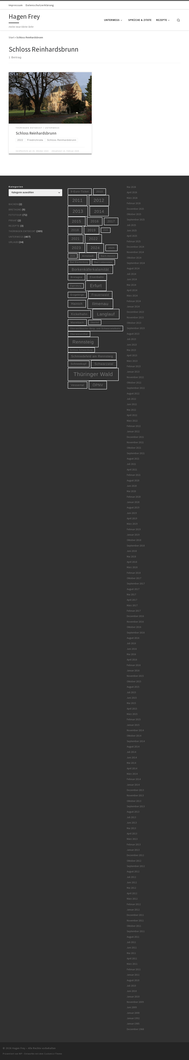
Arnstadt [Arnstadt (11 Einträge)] (88, 255)
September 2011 (136, 931)
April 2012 (132, 893)
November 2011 (135, 920)
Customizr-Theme (53, 1053)
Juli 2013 (131, 817)
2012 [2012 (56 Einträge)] (99, 200)
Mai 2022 (131, 409)
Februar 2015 (134, 719)
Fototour (15, 215)
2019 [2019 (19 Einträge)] (91, 230)
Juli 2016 (131, 643)
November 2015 (135, 675)
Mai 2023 (131, 350)
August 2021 (133, 458)
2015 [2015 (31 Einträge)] (76, 221)
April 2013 (132, 833)
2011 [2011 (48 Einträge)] (77, 200)
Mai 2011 (131, 953)
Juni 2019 (132, 513)
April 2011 (132, 958)
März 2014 (132, 773)
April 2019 (132, 518)
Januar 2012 (133, 909)
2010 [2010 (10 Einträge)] (99, 191)
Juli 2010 (131, 985)
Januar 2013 (133, 849)
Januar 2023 (133, 371)
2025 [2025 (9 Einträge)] (111, 247)
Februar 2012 (134, 904)
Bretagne (15, 209)
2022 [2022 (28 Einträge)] (93, 239)
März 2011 (132, 963)
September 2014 (136, 741)
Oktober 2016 (134, 627)
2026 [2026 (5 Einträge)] (72, 256)
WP (20, 1053)
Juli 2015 (131, 692)
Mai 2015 (131, 703)
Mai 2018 (131, 556)
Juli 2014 (131, 752)
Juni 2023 (132, 344)
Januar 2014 (133, 784)
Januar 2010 (133, 996)
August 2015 (133, 686)
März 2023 (132, 361)
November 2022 (135, 377)
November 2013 (135, 795)
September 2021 (136, 453)
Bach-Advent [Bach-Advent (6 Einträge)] (108, 256)
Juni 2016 (132, 648)
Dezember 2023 (135, 311)
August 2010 (133, 980)
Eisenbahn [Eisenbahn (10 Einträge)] (97, 277)
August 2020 (133, 480)
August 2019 (133, 507)
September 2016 (136, 632)
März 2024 (132, 295)
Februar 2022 (134, 426)
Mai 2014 (131, 762)
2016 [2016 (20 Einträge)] (95, 221)
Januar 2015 (133, 725)
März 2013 (132, 839)
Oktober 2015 (134, 681)
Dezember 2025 (135, 208)
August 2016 (133, 638)
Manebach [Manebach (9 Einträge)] (77, 322)
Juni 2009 (132, 1007)
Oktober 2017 (134, 578)
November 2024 (135, 252)
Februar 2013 (134, 844)
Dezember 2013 (135, 790)
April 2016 (132, 659)
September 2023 (136, 328)
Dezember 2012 (135, 855)
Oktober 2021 (134, 447)
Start (11, 37)
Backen (13, 204)
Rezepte (14, 225)
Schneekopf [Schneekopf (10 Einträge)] (78, 363)
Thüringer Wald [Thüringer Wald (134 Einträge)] (93, 374)
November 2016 (135, 621)
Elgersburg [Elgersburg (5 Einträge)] (76, 286)
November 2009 (135, 1002)
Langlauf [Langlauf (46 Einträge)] (106, 314)
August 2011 (133, 936)
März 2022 (132, 420)
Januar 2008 (133, 1012)
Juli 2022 (131, 398)
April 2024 (132, 290)
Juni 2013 (132, 822)
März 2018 (132, 567)
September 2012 (136, 866)
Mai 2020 (131, 491)
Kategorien (16, 187)
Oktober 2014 (134, 735)
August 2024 (133, 268)
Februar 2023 (134, 366)
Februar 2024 (134, 301)
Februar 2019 (134, 529)
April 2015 (132, 708)
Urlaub (13, 242)
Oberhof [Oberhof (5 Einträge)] (95, 322)
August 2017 (133, 589)
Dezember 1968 (135, 1029)
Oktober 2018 (134, 540)
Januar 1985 (133, 1023)
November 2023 (135, 317)
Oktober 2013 (134, 801)
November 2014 (135, 730)
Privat (13, 220)
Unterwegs (16, 236)
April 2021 (132, 469)
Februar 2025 (134, 241)
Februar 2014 (134, 779)
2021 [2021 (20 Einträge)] (75, 239)
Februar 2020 (134, 496)
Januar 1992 (133, 1018)
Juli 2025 (131, 225)
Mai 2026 (131, 187)
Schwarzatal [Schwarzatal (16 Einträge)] (104, 364)
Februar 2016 (134, 665)
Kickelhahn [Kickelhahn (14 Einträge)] (79, 314)
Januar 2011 (133, 974)
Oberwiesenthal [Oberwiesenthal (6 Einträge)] (79, 334)
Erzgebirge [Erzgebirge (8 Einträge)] (77, 294)
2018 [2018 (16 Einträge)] (75, 230)
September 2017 (136, 583)
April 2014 (132, 768)
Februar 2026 (134, 203)
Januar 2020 (133, 502)
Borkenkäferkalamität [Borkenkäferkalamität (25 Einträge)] (90, 269)
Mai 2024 (131, 284)
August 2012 (133, 871)
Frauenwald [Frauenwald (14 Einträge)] (100, 294)
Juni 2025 (132, 230)
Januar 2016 (133, 670)
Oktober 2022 (134, 382)
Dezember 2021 (135, 437)
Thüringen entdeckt (22, 231)
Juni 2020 (132, 485)
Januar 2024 (133, 306)
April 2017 (132, 599)
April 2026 (132, 192)
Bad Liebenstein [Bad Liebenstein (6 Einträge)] (103, 262)
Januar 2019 (133, 534)
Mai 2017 (131, 594)
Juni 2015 (132, 697)
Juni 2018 (132, 551)
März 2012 (132, 898)
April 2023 (132, 355)
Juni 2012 (132, 882)
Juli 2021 (131, 464)
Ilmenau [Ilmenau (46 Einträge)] (100, 303)
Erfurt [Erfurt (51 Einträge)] (96, 285)
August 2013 (133, 811)
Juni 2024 (132, 279)
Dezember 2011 (135, 915)
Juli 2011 (131, 942)
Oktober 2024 (134, 257)
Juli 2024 (131, 274)
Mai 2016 (131, 654)
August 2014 (133, 746)
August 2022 (133, 393)
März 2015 (132, 714)
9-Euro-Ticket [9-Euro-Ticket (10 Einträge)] (80, 191)
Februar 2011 (134, 969)
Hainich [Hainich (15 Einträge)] (77, 303)
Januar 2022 (133, 431)
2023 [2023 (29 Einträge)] (76, 248)
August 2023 (133, 333)
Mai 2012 (131, 887)
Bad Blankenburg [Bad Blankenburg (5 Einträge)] (79, 262)
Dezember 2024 (135, 246)
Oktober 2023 (134, 322)
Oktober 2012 (134, 860)
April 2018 (132, 561)
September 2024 (136, 263)
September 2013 (136, 806)
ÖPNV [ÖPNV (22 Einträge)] (98, 385)
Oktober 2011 (134, 926)
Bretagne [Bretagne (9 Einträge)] (77, 277)
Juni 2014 (132, 757)
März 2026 (132, 197)
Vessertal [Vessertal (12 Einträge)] (77, 385)
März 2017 (132, 605)
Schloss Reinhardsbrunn (36, 133)
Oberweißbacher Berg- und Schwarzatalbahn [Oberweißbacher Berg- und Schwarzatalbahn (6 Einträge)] (95, 328)
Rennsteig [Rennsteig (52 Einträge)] (83, 342)
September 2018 (136, 545)
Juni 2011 (132, 947)
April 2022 (132, 415)
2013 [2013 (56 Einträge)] (78, 211)
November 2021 (135, 442)
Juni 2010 (132, 991)
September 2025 (136, 219)
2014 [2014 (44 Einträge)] (99, 211)
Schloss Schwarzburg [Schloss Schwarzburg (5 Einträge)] (81, 350)
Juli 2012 (131, 877)
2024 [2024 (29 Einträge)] (95, 248)
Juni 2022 (132, 404)
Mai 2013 (131, 828)
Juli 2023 (131, 339)
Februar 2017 (134, 610)
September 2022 (136, 388)
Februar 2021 (134, 475)
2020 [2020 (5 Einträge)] (105, 230)
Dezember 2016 (135, 616)
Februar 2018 (134, 572)
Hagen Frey (18, 1048)
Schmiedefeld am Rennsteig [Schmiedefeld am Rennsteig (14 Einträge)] (92, 356)
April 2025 (132, 235)
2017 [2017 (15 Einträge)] (111, 221)
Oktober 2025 (134, 214)
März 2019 (132, 523)
